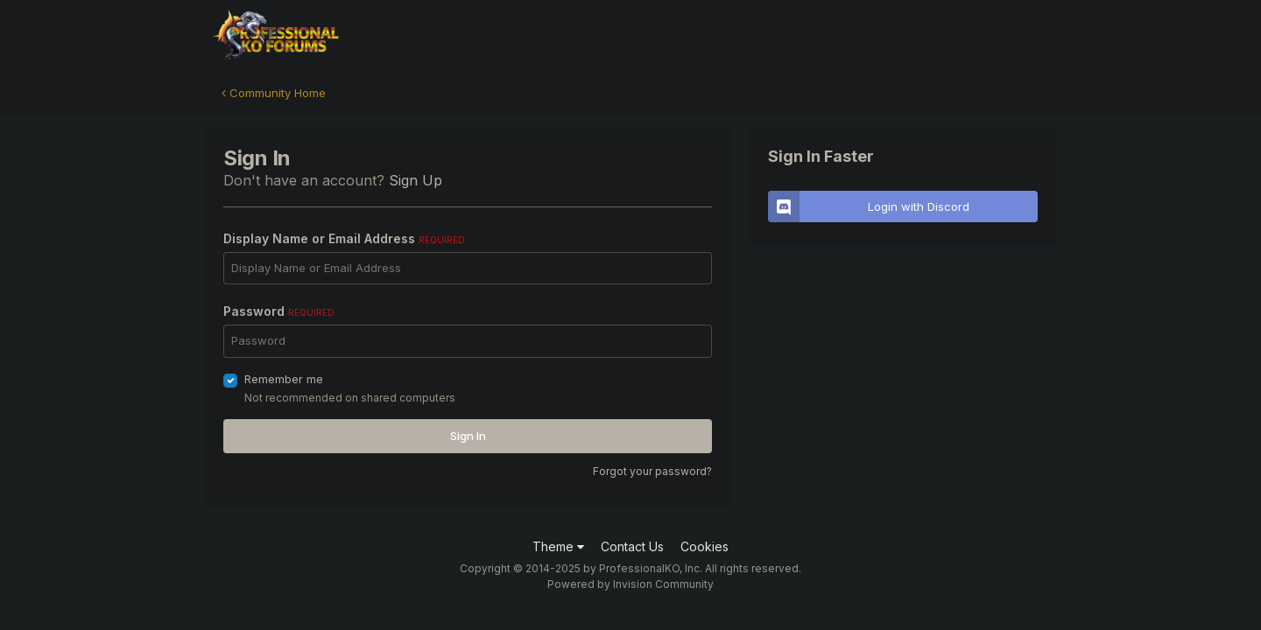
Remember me (283, 379)
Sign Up (415, 180)
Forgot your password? (652, 471)
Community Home (274, 93)
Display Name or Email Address (344, 238)
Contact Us (632, 546)
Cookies (704, 546)
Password (279, 311)
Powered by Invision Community (630, 584)
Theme (558, 546)
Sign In (468, 436)
